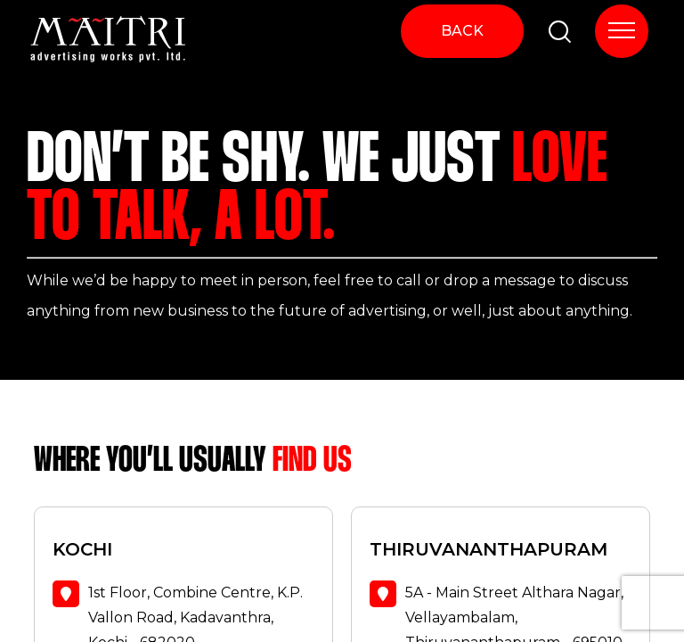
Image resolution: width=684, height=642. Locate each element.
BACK (462, 30)
